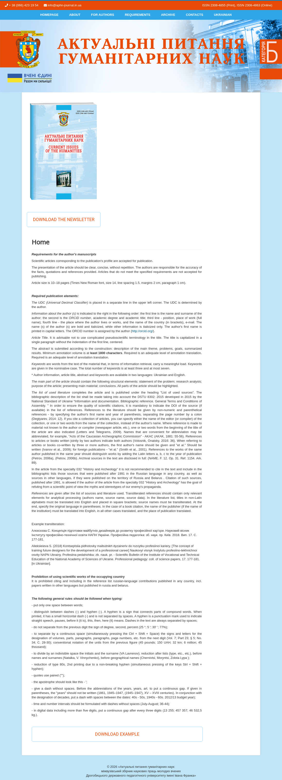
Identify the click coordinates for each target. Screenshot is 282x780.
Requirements (137, 15)
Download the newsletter (63, 219)
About (74, 15)
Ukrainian (223, 15)
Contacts (194, 15)
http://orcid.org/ (142, 331)
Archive (168, 15)
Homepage (49, 15)
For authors (102, 15)
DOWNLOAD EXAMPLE (117, 734)
